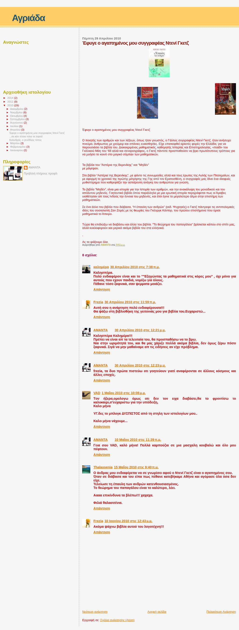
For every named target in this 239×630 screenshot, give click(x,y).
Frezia (98, 302)
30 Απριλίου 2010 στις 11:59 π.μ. (130, 302)
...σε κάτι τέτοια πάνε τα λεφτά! (26, 136)
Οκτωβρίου (17, 115)
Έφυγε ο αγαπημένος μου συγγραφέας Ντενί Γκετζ (37, 133)
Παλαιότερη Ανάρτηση (221, 611)
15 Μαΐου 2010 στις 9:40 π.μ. (136, 467)
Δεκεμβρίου (17, 108)
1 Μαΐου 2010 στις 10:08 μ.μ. (124, 393)
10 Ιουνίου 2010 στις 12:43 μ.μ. (128, 521)
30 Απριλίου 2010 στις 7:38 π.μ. (135, 267)
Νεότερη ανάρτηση (94, 611)
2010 (10, 105)
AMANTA (100, 330)
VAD (96, 393)
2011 (10, 101)
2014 (10, 97)
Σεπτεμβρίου (18, 119)
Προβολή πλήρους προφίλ (40, 173)
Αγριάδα (28, 18)
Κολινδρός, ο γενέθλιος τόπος (25, 140)
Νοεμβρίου (16, 112)
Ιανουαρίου (17, 150)
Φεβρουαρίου (18, 146)
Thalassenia (102, 467)
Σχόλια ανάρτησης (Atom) (117, 620)
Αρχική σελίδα (157, 611)
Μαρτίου (15, 143)
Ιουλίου (14, 126)
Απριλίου (15, 129)
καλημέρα (101, 267)
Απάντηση (101, 289)
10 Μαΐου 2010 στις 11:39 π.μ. (138, 439)
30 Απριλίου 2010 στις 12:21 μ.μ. (140, 330)
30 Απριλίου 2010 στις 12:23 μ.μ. (140, 365)
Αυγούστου (17, 122)
